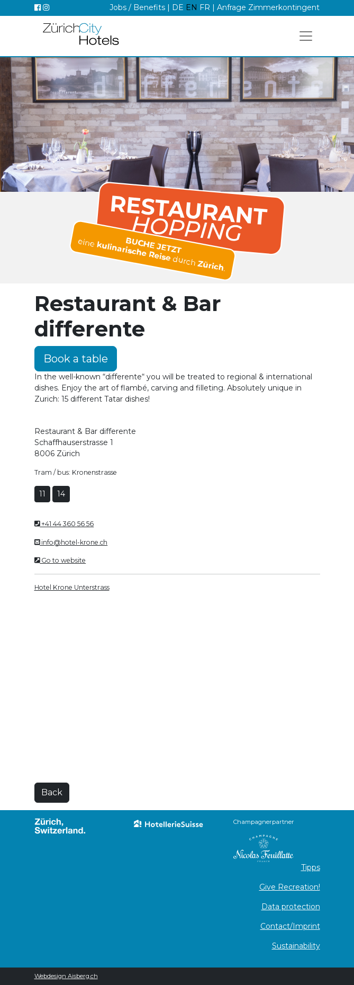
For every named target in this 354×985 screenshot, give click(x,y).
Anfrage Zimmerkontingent (268, 7)
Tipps (310, 867)
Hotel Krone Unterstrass (72, 587)
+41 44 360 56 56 (64, 524)
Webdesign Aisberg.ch (66, 976)
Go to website (60, 560)
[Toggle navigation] (306, 36)
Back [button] (51, 792)
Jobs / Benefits (137, 7)
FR (204, 7)
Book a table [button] (75, 358)
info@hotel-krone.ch (71, 542)
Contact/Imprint (290, 926)
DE (179, 7)
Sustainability (296, 946)
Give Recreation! (289, 887)
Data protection (290, 906)
